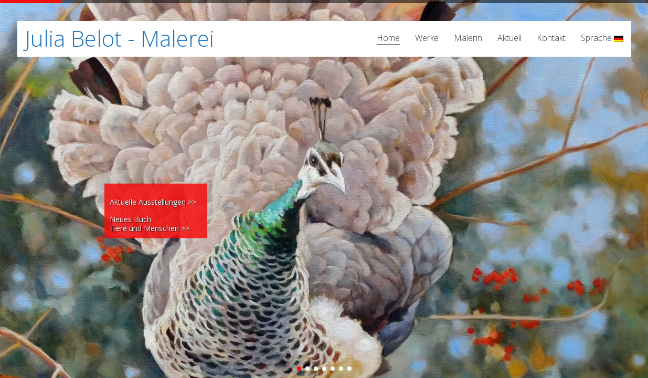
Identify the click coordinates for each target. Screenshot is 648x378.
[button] (299, 368)
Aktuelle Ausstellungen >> (153, 201)
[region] (324, 189)
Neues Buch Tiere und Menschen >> (149, 223)
